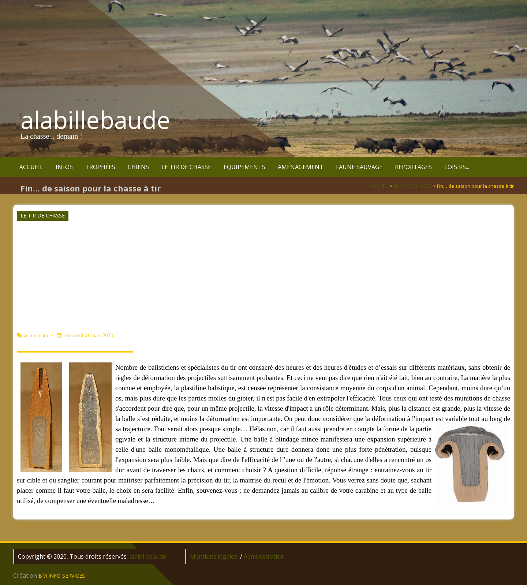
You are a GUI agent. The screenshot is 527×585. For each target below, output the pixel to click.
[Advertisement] (262, 276)
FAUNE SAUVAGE (359, 167)
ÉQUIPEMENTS (244, 167)
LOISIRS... (456, 167)
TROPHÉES (100, 167)
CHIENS (138, 167)
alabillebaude (95, 120)
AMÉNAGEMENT (301, 167)
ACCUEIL (31, 167)
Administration (264, 556)
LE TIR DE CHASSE (186, 167)
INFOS (64, 167)
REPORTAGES (413, 167)
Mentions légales (213, 556)
